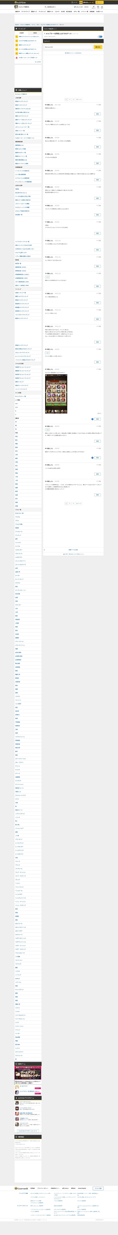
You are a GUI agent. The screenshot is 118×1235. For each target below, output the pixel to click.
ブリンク (17, 868)
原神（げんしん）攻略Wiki (37, 1208)
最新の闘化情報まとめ (21, 160)
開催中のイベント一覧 (21, 156)
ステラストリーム (20, 739)
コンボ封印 (18, 706)
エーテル (17, 549)
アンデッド (18, 538)
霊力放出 (17, 1047)
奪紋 (16, 758)
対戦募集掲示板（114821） (22, 274)
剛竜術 (17, 681)
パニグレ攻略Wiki (35, 1214)
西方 (16, 501)
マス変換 (17, 959)
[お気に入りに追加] (78, 7)
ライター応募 (98, 1191)
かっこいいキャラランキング (22, 359)
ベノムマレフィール (20, 900)
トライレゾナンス (20, 816)
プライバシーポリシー (42, 1191)
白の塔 (63, 11)
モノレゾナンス (19, 992)
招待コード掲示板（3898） (22, 285)
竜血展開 (17, 1040)
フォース (17, 864)
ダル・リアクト (19, 765)
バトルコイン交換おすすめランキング (25, 362)
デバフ (17, 802)
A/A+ (16, 410)
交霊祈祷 (17, 684)
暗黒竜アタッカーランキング (22, 381)
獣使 (16, 450)
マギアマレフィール (20, 944)
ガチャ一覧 (76, 11)
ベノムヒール (18, 893)
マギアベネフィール (20, 941)
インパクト (18, 545)
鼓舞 (16, 695)
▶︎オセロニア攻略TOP (21, 94)
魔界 (16, 461)
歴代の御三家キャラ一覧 (21, 134)
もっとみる (38, 61)
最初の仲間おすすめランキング (23, 351)
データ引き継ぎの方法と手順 (22, 196)
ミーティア (18, 977)
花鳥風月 (17, 622)
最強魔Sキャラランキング (22, 307)
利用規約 (33, 1191)
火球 (16, 615)
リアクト (17, 1010)
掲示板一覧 (18, 263)
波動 (16, 835)
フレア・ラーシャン (20, 875)
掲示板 (35, 33)
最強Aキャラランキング (21, 318)
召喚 (16, 732)
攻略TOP (17, 11)
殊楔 (16, 721)
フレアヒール (18, 871)
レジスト (17, 1051)
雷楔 (16, 999)
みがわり (17, 981)
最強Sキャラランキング (21, 101)
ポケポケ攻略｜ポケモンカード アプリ (86, 1200)
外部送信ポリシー (55, 1191)
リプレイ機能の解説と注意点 (22, 256)
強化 (16, 439)
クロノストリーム (20, 648)
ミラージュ (18, 985)
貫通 (16, 629)
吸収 (16, 633)
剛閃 (16, 673)
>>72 (47, 277)
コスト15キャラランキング (22, 314)
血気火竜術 (18, 655)
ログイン (99, 2)
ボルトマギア (18, 933)
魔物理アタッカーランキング (22, 373)
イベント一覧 (84, 11)
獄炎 (16, 688)
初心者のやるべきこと (21, 192)
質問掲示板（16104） (21, 270)
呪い (16, 824)
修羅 (16, 490)
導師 (16, 446)
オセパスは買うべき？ (21, 252)
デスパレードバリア (20, 798)
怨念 (16, 589)
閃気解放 (17, 743)
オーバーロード (19, 582)
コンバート (18, 703)
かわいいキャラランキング (22, 355)
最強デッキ (50, 11)
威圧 (16, 541)
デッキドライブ (25, 11)
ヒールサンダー (19, 849)
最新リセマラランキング (21, 116)
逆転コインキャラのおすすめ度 (23, 245)
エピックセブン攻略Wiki (60, 1212)
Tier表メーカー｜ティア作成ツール (28, 57)
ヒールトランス (19, 846)
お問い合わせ (65, 1191)
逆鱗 (16, 651)
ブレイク (17, 882)
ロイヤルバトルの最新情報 (22, 178)
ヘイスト (17, 886)
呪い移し (17, 827)
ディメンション (19, 787)
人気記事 (21, 33)
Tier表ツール (99, 11)
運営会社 (73, 1191)
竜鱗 (16, 1043)
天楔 (16, 805)
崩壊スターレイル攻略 (36, 1203)
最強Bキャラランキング (21, 348)
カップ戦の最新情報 (20, 174)
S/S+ (16, 406)
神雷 (16, 736)
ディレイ (17, 769)
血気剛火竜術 (18, 659)
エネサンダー (18, 552)
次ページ (78, 99)
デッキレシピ (42, 11)
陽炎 (16, 618)
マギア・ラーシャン (20, 948)
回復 (16, 604)
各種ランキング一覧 (20, 292)
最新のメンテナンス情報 (21, 163)
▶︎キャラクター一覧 (20, 399)
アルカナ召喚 (18, 527)
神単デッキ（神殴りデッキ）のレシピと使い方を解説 (30, 53)
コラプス (17, 699)
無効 (16, 988)
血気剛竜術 (18, 662)
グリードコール (19, 644)
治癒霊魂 (17, 780)
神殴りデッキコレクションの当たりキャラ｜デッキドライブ (30, 36)
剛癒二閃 (17, 677)
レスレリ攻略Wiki (81, 1212)
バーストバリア (19, 831)
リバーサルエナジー (20, 1018)
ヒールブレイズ (19, 853)
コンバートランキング (21, 392)
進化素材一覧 (18, 214)
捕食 (16, 922)
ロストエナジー (19, 1054)
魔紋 (16, 970)
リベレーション (19, 1029)
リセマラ (57, 11)
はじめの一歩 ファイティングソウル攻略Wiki (65, 1218)
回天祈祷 (17, 596)
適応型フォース (19, 791)
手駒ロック (18, 794)
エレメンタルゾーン (20, 563)
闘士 (16, 443)
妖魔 (16, 509)
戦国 (16, 472)
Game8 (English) (82, 1191)
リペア (17, 1025)
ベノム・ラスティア (20, 908)
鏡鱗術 (17, 640)
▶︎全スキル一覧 (19, 516)
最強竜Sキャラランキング (22, 311)
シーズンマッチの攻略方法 (22, 170)
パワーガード (18, 842)
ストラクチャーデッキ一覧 (22, 241)
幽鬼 (16, 487)
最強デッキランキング (25, 45)
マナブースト (18, 963)
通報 (99, 104)
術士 (16, 468)
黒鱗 (16, 692)
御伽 (16, 476)
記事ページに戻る (73, 549)
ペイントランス (19, 890)
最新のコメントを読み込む (73, 53)
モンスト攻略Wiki (81, 1203)
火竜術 (17, 626)
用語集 (17, 189)
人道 (16, 483)
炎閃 (16, 571)
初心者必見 (69, 11)
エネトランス (18, 556)
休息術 (17, 637)
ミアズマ (17, 974)
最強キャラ (34, 11)
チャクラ (17, 772)
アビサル (17, 519)
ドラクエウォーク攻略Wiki (37, 1205)
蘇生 (16, 754)
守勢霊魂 (17, 725)
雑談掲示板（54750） (21, 267)
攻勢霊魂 (17, 670)
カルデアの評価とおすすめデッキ (27, 40)
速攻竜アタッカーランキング (22, 377)
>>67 (47, 353)
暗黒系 (17, 530)
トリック (17, 820)
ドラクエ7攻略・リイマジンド (38, 1200)
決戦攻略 (92, 11)
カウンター (18, 607)
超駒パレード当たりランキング (23, 119)
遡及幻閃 (17, 750)
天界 (16, 457)
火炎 (16, 611)
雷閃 (16, 1003)
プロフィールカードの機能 (22, 203)
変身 (16, 911)
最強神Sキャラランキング (22, 303)
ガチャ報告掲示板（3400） (22, 281)
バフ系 (17, 838)
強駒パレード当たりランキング (23, 123)
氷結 (16, 860)
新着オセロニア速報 (20, 149)
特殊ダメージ (18, 813)
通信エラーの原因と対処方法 (22, 200)
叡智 (16, 494)
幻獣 (16, 465)
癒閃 (16, 996)
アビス (17, 523)
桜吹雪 (17, 714)
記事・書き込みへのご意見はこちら (73, 554)
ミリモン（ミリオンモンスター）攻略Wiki (41, 1218)
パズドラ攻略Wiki (58, 1203)
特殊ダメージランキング (21, 388)
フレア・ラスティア (20, 879)
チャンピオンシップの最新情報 (23, 181)
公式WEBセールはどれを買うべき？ (24, 249)
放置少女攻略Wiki (58, 1208)
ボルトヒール (18, 926)
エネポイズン (18, 560)
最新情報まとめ (19, 145)
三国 (16, 479)
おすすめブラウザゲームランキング (28, 1133)
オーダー (17, 578)
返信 (97, 114)
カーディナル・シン (20, 593)
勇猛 (16, 505)
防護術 (17, 919)
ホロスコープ (18, 937)
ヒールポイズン (19, 857)
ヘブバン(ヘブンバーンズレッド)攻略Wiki (40, 1212)
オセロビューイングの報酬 (22, 207)
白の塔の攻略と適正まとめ (22, 112)
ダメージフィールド (20, 761)
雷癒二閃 (17, 1007)
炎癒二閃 (17, 574)
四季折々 (17, 717)
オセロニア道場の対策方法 (22, 211)
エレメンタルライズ (20, 567)
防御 (16, 915)
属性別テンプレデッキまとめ (22, 108)
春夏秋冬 (17, 728)
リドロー (17, 1014)
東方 (16, 454)
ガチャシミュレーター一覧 (22, 127)
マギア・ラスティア (20, 952)
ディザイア (18, 783)
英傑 (16, 498)
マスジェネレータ (20, 955)
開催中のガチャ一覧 (20, 152)
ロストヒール (18, 1058)
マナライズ (18, 966)
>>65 (47, 430)
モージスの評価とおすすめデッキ (27, 49)
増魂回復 (17, 747)
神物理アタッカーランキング (22, 370)
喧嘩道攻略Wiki (81, 1218)
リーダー (17, 1036)
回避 (16, 600)
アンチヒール (18, 534)
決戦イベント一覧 (20, 130)
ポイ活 (74, 2)
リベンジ (17, 1032)
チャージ (17, 776)
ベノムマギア (18, 897)
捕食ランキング (19, 384)
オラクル (17, 585)
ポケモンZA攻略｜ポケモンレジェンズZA (40, 1196)
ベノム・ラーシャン (20, 904)
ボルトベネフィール (20, 930)
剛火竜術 (17, 666)
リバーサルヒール (20, 1021)
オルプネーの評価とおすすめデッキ (59, 33)
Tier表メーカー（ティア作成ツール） (25, 138)
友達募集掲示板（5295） (21, 278)
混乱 (16, 710)
